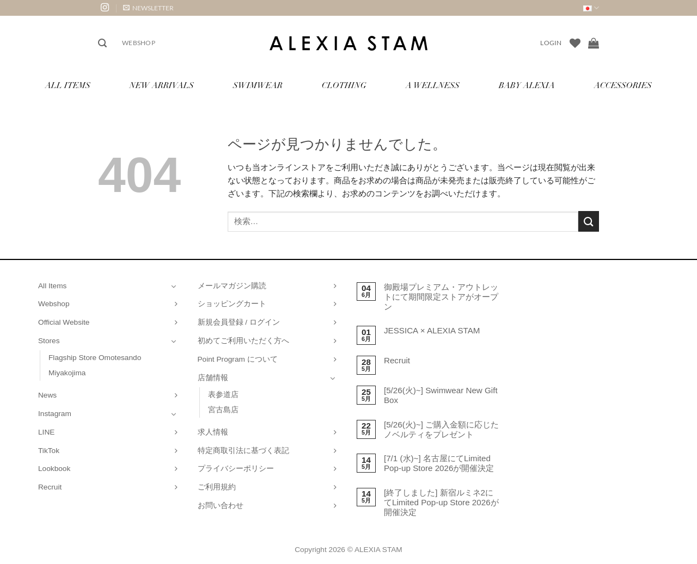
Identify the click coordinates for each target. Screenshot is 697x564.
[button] (148, 8)
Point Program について (238, 359)
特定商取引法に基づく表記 (243, 451)
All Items (67, 86)
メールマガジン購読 (232, 286)
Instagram (54, 414)
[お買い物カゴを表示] (593, 43)
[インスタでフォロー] (105, 8)
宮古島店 (223, 410)
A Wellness (433, 86)
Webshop (138, 43)
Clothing (344, 86)
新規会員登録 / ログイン (239, 322)
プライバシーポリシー (236, 468)
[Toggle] (173, 286)
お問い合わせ (220, 505)
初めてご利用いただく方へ (243, 341)
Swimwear (258, 86)
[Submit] (588, 221)
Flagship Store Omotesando (94, 358)
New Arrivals (162, 86)
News (47, 395)
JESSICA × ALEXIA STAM (432, 330)
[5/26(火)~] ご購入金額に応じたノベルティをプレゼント (441, 429)
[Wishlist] (575, 43)
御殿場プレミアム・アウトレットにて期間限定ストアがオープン (441, 296)
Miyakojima (66, 373)
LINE (46, 432)
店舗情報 (213, 378)
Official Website (63, 322)
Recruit (50, 487)
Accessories (623, 86)
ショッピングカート (232, 304)
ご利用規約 (217, 487)
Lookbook (54, 468)
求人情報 (213, 432)
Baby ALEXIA (527, 86)
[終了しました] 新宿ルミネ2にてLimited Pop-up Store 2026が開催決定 (441, 502)
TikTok (48, 451)
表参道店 (223, 395)
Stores (49, 341)
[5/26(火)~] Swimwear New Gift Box (441, 395)
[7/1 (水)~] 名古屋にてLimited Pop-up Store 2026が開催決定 (439, 463)
